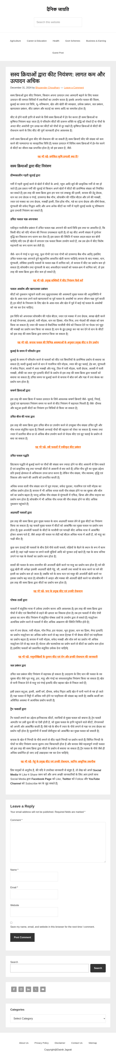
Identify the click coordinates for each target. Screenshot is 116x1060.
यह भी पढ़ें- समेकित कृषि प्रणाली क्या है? (58, 156)
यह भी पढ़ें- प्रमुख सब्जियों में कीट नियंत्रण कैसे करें (58, 280)
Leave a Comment (74, 87)
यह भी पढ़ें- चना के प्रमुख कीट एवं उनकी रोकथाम (58, 591)
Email (14, 887)
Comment (16, 820)
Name (14, 870)
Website (14, 905)
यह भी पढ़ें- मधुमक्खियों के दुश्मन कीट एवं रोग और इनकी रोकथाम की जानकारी (58, 656)
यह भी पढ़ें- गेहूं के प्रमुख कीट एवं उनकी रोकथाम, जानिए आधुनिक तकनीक (58, 761)
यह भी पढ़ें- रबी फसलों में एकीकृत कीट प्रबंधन (58, 447)
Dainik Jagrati (58, 9)
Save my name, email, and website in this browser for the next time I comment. (52, 927)
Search (14, 962)
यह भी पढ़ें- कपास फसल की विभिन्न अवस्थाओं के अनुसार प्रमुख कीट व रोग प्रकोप (58, 342)
